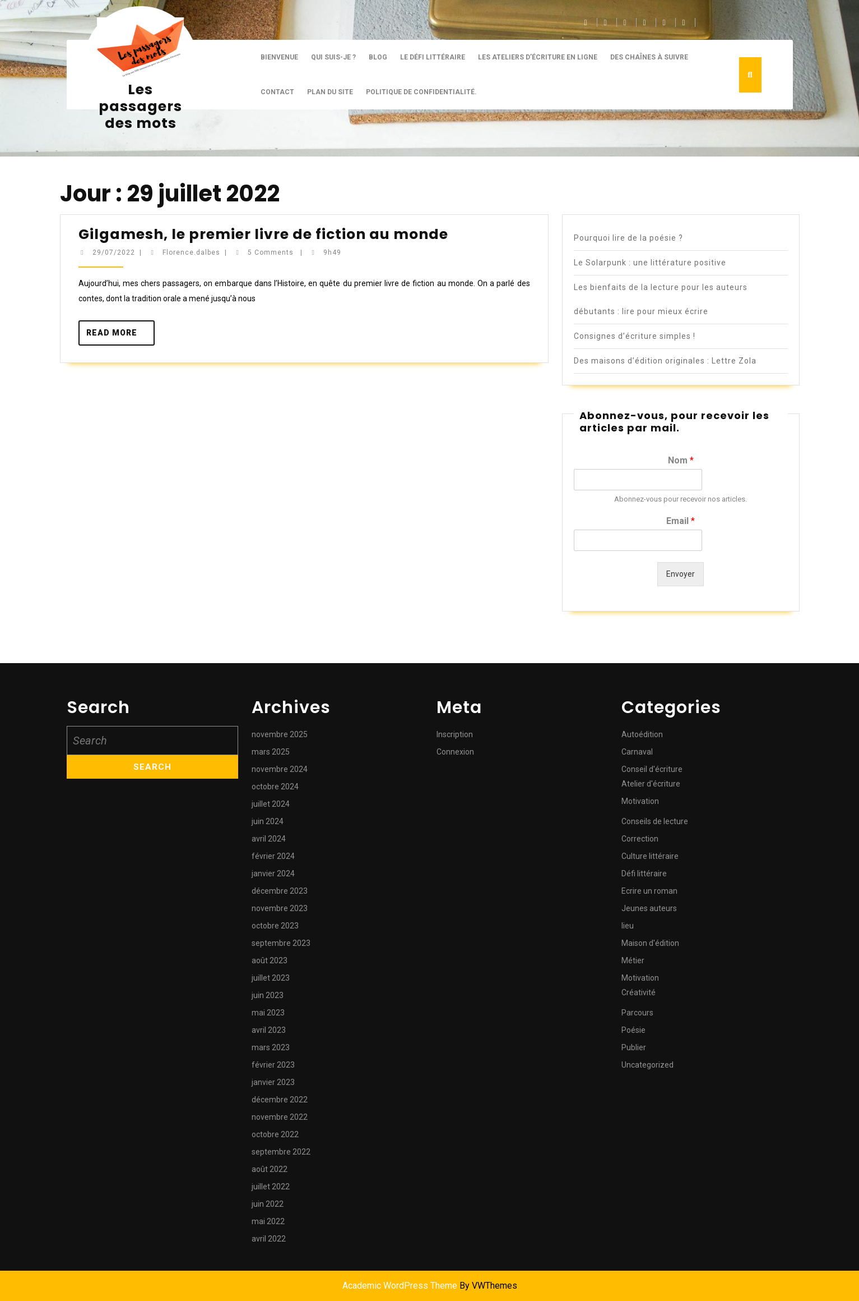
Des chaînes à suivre (649, 57)
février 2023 (273, 1064)
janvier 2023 (273, 1082)
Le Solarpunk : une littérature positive (650, 262)
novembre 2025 (280, 734)
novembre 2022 (280, 1116)
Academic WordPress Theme (399, 1285)
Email (680, 521)
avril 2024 (269, 838)
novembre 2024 (280, 769)
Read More (120, 336)
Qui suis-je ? (333, 57)
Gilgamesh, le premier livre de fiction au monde (263, 234)
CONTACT (277, 92)
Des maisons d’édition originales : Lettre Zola (665, 360)
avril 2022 (269, 1238)
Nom (681, 460)
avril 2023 (269, 1030)
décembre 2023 (280, 890)
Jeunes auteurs (649, 908)
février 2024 (273, 856)
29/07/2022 (113, 252)
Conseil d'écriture (651, 769)
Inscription (455, 734)
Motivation (640, 801)
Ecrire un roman (649, 890)
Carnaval (637, 751)
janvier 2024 (273, 873)
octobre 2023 (275, 925)
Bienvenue (279, 57)
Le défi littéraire (432, 57)
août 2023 (269, 960)
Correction (639, 838)
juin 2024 (268, 821)
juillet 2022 (271, 1186)
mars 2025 (271, 751)
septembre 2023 (281, 943)
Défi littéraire (644, 873)
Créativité (638, 992)
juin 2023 (268, 995)
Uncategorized (647, 1064)
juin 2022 (268, 1203)
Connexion (455, 751)
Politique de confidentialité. (421, 92)
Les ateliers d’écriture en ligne (537, 57)
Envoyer (680, 573)
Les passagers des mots (140, 106)
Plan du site (330, 92)
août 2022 (269, 1169)
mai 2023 (268, 1012)
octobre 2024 (275, 786)
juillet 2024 (271, 803)
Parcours (637, 1012)
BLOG (378, 57)
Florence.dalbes (191, 252)
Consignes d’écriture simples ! (634, 336)
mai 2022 (268, 1221)
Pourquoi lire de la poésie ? (628, 237)
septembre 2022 (281, 1151)
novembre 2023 (280, 908)
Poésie (633, 1030)
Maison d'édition (650, 943)
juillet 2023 (271, 977)
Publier (633, 1047)
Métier (632, 960)
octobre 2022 (275, 1134)
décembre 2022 (280, 1099)
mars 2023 (271, 1047)
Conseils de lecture (654, 821)
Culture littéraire (650, 856)
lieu (627, 925)
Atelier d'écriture (650, 783)
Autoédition (642, 734)
